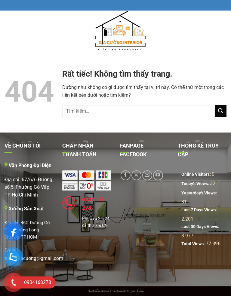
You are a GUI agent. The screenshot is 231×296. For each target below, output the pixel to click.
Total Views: (193, 243)
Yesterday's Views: (199, 193)
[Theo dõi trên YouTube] (158, 175)
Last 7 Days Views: (199, 209)
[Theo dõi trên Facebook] (126, 175)
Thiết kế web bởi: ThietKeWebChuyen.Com (115, 291)
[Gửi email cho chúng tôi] (147, 175)
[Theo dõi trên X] (136, 175)
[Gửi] (220, 111)
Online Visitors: (196, 174)
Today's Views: (195, 183)
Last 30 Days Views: (200, 226)
